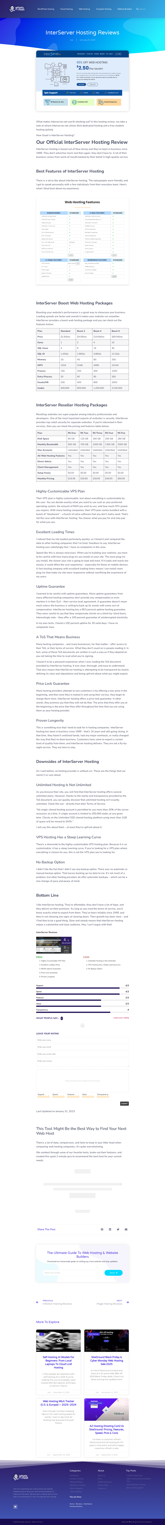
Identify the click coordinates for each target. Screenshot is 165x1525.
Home (72, 1504)
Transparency (102, 1094)
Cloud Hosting (66, 9)
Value (84, 1094)
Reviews (79, 1504)
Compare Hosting (103, 9)
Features (70, 1094)
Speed (55, 1094)
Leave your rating (121, 1018)
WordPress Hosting (45, 9)
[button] (102, 1229)
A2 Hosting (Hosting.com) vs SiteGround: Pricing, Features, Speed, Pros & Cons (106, 1430)
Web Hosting (84, 9)
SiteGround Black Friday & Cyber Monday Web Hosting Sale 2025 (106, 1361)
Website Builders (124, 9)
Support (41, 1094)
